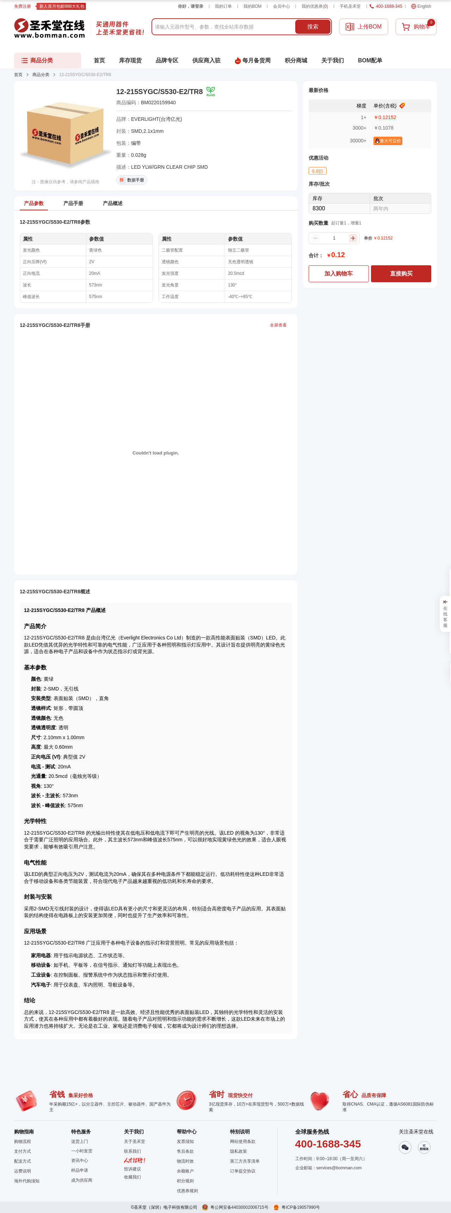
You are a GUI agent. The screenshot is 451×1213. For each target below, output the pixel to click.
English (421, 6)
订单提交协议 (242, 1171)
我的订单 (223, 6)
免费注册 (22, 6)
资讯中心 (79, 1160)
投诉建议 (132, 1168)
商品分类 (40, 75)
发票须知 (185, 1141)
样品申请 (79, 1170)
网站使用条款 (242, 1141)
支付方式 (22, 1151)
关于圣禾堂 (134, 1141)
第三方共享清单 (245, 1161)
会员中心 (281, 6)
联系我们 (132, 1151)
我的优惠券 (315, 6)
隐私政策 (238, 1151)
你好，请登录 (190, 6)
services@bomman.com (339, 1167)
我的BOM (252, 6)
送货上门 (79, 1141)
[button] (134, 1177)
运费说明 (22, 1171)
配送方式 (22, 1161)
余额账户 (185, 1171)
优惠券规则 (187, 1190)
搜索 (313, 27)
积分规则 (185, 1180)
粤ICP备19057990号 (301, 1207)
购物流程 (22, 1141)
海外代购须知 (26, 1180)
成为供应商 (81, 1180)
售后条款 (185, 1151)
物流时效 (185, 1161)
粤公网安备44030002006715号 (239, 1207)
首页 (18, 75)
